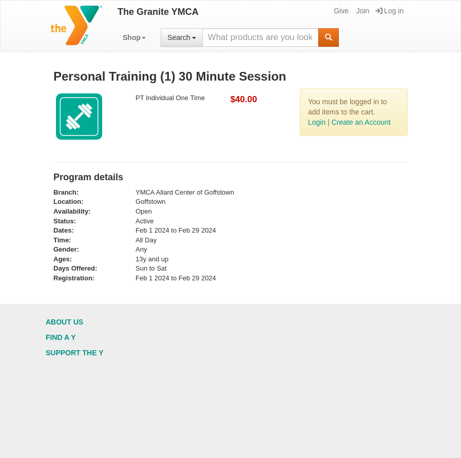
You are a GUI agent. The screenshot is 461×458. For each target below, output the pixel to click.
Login (316, 122)
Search (181, 37)
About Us (64, 322)
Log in (389, 11)
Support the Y (75, 353)
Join (362, 11)
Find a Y (61, 337)
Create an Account (361, 122)
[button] (134, 37)
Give (340, 11)
